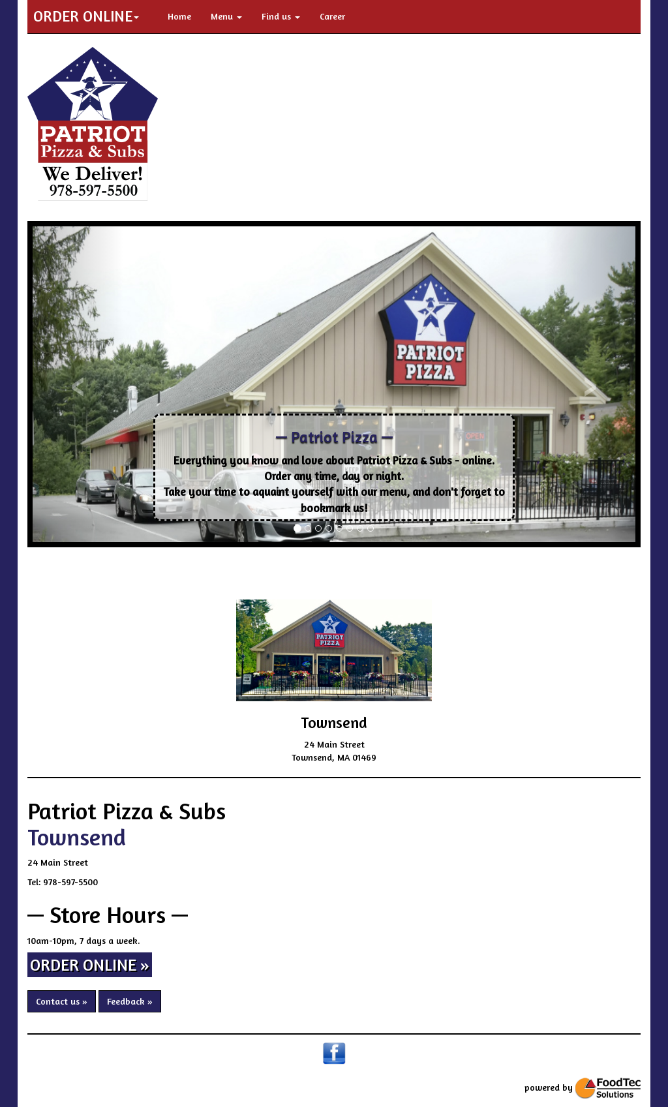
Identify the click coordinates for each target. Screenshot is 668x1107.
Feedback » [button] (130, 1001)
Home (179, 16)
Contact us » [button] (61, 1001)
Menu (226, 16)
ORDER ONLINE (86, 16)
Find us (281, 16)
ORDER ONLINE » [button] (89, 965)
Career (332, 16)
